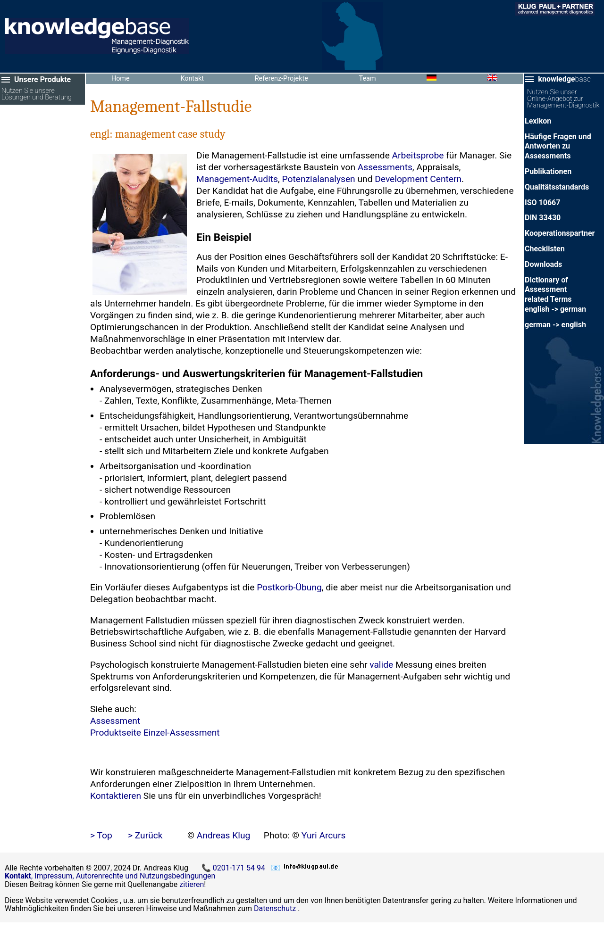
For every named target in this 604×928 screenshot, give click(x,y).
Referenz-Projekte (281, 79)
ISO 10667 (542, 202)
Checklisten (545, 248)
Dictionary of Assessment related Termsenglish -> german (555, 294)
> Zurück (145, 835)
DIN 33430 (543, 217)
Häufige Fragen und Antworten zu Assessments (558, 146)
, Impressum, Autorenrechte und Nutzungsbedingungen (110, 875)
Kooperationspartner (560, 233)
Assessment (115, 720)
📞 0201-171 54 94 (234, 867)
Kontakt (192, 79)
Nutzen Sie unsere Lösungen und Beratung (36, 94)
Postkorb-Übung (289, 587)
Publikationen (548, 171)
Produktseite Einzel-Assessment (155, 732)
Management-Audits (237, 179)
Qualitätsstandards (557, 186)
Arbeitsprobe (418, 155)
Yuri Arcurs (324, 835)
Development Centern (418, 179)
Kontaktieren (115, 795)
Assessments (385, 167)
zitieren (191, 884)
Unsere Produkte (42, 79)
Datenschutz (275, 908)
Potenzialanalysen (318, 179)
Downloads (543, 264)
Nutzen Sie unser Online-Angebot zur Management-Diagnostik (563, 99)
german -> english (555, 324)
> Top (101, 835)
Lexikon (538, 120)
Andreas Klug (224, 835)
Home (120, 79)
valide (381, 664)
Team (367, 79)
